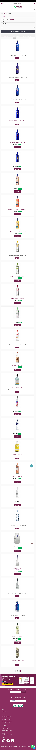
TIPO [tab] (2, 21)
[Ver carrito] (34, 3)
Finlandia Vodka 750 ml (17, 523)
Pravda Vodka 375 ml (17, 546)
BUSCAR (11, 19)
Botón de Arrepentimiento (7, 721)
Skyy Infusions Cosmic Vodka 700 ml (17, 98)
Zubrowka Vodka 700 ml (17, 636)
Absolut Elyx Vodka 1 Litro (17, 476)
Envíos (3, 713)
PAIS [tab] (2, 25)
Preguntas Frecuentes (6, 716)
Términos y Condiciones (6, 717)
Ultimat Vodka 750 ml (17, 614)
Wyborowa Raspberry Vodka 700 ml (17, 409)
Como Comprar (5, 711)
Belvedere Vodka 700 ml (17, 500)
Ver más (17, 58)
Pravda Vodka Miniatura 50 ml (17, 591)
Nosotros (3, 714)
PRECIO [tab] (3, 16)
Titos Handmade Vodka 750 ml (17, 365)
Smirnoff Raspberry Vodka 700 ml (17, 298)
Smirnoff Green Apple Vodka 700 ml (17, 276)
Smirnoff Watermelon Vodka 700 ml (17, 320)
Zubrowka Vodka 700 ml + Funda (17, 660)
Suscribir (23, 691)
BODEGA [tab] (3, 23)
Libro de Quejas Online (6, 722)
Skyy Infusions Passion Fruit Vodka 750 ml (17, 120)
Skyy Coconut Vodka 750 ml (17, 53)
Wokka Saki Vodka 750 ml (17, 387)
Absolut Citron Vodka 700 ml (17, 454)
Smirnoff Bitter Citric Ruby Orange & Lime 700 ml (17, 209)
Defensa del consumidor (6, 719)
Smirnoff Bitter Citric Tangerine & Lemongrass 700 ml (17, 231)
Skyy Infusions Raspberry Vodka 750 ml (17, 142)
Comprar (17, 146)
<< (15, 670)
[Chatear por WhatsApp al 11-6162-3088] (18, 7)
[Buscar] (34, 10)
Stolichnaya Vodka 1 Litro (17, 343)
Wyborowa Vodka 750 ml (17, 432)
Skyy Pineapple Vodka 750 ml (17, 164)
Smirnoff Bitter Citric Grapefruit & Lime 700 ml (17, 187)
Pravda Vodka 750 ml (17, 568)
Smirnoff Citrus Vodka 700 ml (17, 254)
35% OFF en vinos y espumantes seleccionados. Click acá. (18, 0)
